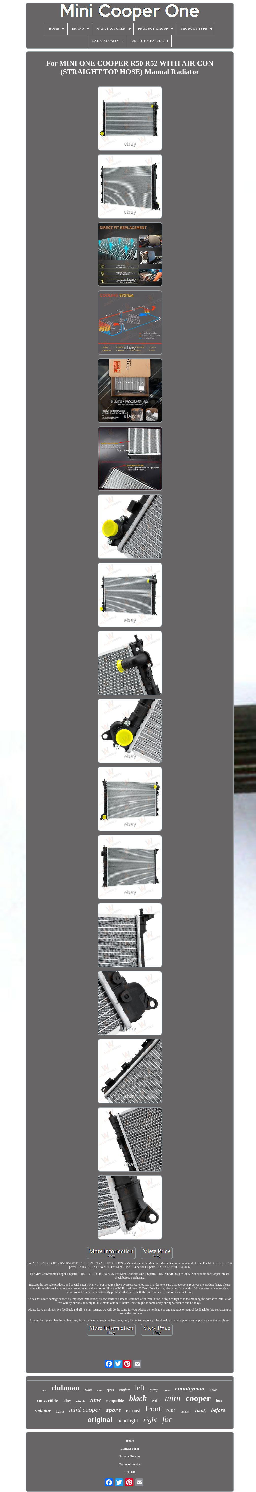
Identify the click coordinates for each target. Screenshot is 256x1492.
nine (99, 1390)
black (138, 1398)
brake (167, 1390)
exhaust (133, 1410)
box (219, 1400)
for (167, 1419)
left (140, 1388)
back (200, 1410)
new (95, 1399)
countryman (189, 1388)
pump (154, 1390)
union (214, 1390)
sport (113, 1411)
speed (110, 1390)
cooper (198, 1398)
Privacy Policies (129, 1456)
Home (130, 1440)
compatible (115, 1401)
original (100, 1420)
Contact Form (130, 1448)
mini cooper (85, 1409)
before (218, 1410)
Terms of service (129, 1464)
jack (44, 1390)
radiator (43, 1410)
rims (88, 1390)
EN (126, 1472)
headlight (127, 1420)
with (156, 1400)
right (150, 1420)
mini (173, 1398)
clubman (65, 1387)
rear (170, 1410)
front (153, 1408)
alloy (67, 1401)
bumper (185, 1411)
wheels (80, 1401)
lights (60, 1411)
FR (133, 1472)
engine (124, 1390)
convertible (47, 1400)
